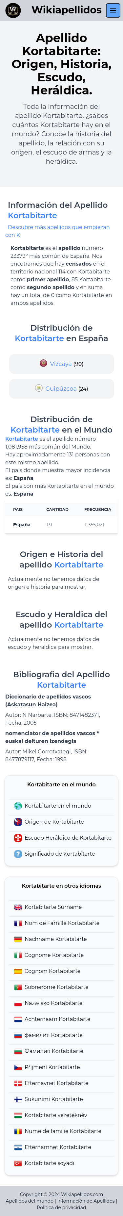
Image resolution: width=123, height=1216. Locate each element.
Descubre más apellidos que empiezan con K (57, 231)
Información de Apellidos (85, 1201)
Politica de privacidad (61, 1207)
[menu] (113, 10)
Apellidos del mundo (29, 1201)
